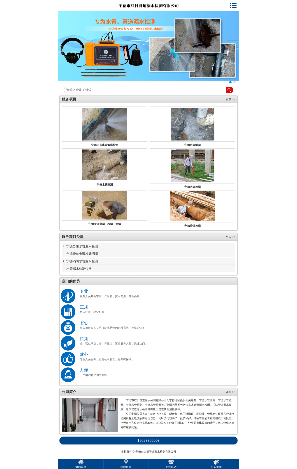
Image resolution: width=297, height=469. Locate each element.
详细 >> (230, 392)
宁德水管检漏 (192, 186)
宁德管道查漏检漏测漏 (82, 254)
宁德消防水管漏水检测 (82, 261)
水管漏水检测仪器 (79, 268)
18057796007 (148, 440)
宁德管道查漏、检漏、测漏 (104, 224)
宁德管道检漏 (192, 225)
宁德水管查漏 (105, 184)
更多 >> (230, 99)
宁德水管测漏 (192, 145)
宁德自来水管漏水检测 (104, 145)
